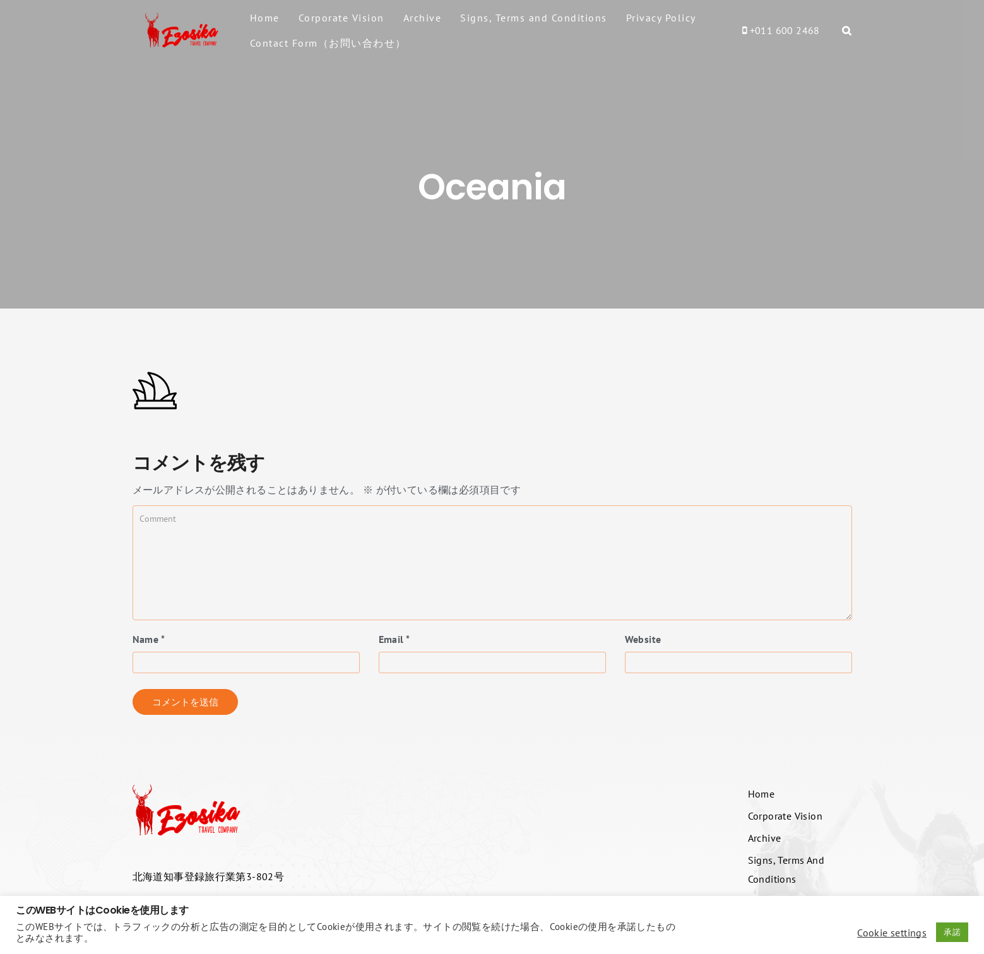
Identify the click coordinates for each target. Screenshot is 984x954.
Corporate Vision (341, 17)
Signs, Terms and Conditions (533, 17)
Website (643, 639)
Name (149, 639)
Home (265, 17)
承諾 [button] (952, 932)
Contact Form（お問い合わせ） (328, 43)
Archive (422, 17)
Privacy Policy (661, 17)
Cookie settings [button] (892, 932)
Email (394, 639)
